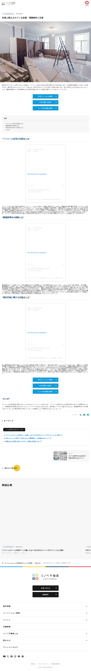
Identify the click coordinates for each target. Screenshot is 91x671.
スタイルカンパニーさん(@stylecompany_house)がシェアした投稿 (48, 199)
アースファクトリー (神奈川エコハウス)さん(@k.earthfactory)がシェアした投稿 (52, 278)
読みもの (38, 563)
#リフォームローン (7, 553)
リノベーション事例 (11, 613)
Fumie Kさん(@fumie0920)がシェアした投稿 (41, 358)
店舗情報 (7, 627)
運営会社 (33, 663)
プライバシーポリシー (43, 663)
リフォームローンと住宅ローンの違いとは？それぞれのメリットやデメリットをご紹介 (32, 435)
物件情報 (7, 606)
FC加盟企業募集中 (55, 663)
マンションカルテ (10, 647)
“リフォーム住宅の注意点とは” (14, 123)
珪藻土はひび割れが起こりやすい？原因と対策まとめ (22, 441)
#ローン (24, 553)
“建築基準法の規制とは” (12, 125)
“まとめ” (7, 129)
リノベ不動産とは (10, 633)
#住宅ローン (17, 553)
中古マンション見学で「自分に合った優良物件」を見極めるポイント (27, 438)
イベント (7, 620)
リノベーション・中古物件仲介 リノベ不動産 (18, 563)
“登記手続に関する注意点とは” (14, 127)
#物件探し (88, 553)
